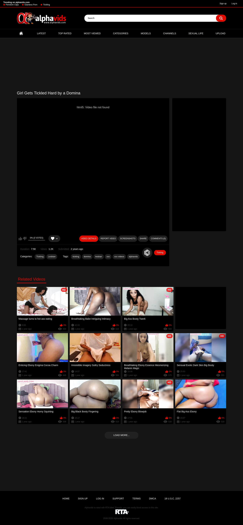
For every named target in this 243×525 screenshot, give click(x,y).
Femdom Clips (12, 5)
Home (21, 33)
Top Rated (65, 33)
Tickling (46, 5)
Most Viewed (92, 33)
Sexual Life (195, 33)
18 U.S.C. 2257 (172, 498)
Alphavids (118, 518)
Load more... (121, 435)
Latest (41, 33)
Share (143, 238)
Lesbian (52, 256)
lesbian (98, 256)
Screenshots (127, 238)
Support (118, 498)
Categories (120, 33)
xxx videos (119, 256)
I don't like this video (24, 238)
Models (146, 33)
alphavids (133, 256)
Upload (220, 33)
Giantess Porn (30, 5)
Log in (234, 3)
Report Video (108, 238)
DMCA (152, 498)
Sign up (223, 3)
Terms (136, 498)
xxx (108, 256)
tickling (76, 256)
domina (87, 256)
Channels (169, 33)
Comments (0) (158, 238)
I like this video (20, 238)
